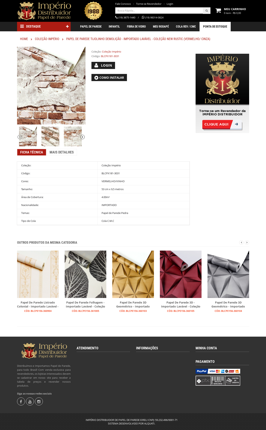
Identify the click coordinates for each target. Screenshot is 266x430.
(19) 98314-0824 (89, 372)
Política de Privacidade (152, 390)
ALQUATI (149, 423)
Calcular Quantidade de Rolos (156, 370)
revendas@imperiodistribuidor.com (102, 378)
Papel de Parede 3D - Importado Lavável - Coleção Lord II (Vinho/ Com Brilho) (180, 305)
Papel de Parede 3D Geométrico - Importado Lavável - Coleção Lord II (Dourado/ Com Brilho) (133, 305)
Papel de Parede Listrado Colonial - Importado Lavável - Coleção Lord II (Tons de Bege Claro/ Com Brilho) (38, 305)
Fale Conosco (123, 3)
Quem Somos (147, 356)
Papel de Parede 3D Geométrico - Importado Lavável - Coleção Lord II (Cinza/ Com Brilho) (228, 305)
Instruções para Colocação (154, 376)
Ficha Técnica (31, 152)
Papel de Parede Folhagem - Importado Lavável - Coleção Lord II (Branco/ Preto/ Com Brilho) (85, 305)
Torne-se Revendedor (148, 3)
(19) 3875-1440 (88, 365)
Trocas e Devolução (150, 383)
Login (170, 3)
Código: (95, 56)
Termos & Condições (151, 363)
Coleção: (96, 51)
